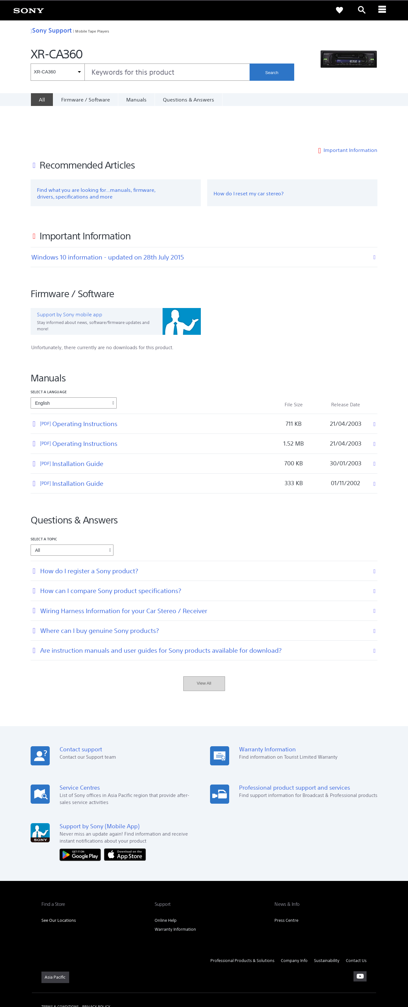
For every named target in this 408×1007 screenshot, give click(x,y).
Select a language (49, 357)
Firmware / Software (85, 99)
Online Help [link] (166, 885)
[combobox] (140, 72)
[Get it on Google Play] (82, 819)
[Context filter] (57, 72)
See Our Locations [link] (58, 885)
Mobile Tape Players (92, 31)
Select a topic (44, 504)
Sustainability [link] (326, 925)
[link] (29, 10)
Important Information (350, 115)
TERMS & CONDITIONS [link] (60, 972)
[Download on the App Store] (125, 819)
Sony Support (51, 30)
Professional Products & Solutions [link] (242, 925)
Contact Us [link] (356, 925)
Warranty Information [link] (175, 894)
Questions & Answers (188, 99)
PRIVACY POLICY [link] (96, 972)
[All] (42, 99)
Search (271, 72)
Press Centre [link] (286, 885)
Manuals (136, 99)
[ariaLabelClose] (384, 10)
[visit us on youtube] (360, 942)
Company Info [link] (294, 925)
